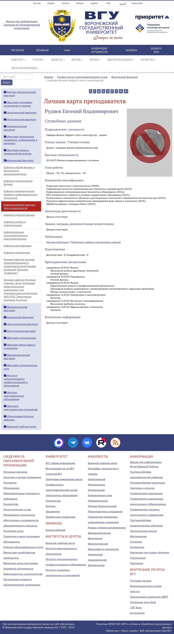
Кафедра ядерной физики (19, 215)
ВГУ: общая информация (60, 463)
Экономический (97, 559)
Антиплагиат (137, 613)
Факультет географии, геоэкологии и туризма (18, 104)
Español (94, 3)
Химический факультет (19, 317)
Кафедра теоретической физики (18, 182)
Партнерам (136, 563)
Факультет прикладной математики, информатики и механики (20, 140)
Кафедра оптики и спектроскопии (15, 223)
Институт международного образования (14, 396)
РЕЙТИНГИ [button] (95, 59)
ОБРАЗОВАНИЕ (42, 50)
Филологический (98, 543)
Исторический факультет (20, 119)
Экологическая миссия (143, 531)
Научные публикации (57, 242)
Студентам (136, 541)
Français (80, 3)
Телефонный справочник (60, 516)
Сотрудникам (138, 557)
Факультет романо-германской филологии (17, 151)
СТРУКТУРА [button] (38, 59)
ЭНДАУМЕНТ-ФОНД (156, 50)
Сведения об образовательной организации (22, 26)
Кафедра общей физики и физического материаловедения (19, 171)
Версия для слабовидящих (22, 21)
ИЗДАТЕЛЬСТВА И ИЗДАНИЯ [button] (120, 59)
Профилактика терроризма (146, 493)
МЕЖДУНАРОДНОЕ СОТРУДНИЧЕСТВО (99, 50)
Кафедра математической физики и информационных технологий (20, 194)
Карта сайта (137, 3)
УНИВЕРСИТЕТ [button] (18, 59)
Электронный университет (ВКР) (149, 596)
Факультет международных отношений (21, 407)
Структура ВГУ (54, 474)
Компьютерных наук (100, 495)
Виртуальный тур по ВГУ (60, 468)
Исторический (96, 490)
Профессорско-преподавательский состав (82, 77)
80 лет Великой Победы (144, 466)
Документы (10, 482)
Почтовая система (140, 580)
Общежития (53, 511)
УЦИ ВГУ (166, 630)
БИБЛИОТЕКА (131, 50)
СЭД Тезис (136, 607)
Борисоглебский (55, 530)
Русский (37, 3)
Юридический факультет (20, 331)
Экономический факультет (21, 324)
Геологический (96, 479)
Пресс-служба (129, 630)
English (51, 3)
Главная (48, 77)
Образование (11, 488)
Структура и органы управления (22, 477)
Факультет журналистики (20, 337)
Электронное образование (61, 495)
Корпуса (50, 506)
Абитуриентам (138, 536)
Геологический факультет (20, 112)
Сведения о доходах (142, 488)
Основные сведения (15, 471)
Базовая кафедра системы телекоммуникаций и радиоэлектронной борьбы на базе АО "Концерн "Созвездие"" (20, 266)
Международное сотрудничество (23, 574)
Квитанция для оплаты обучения (149, 552)
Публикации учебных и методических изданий (96, 242)
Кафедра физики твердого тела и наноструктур (19, 206)
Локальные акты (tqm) (143, 602)
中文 (108, 3)
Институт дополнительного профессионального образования (16, 380)
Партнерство (53, 500)
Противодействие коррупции (147, 482)
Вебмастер (112, 630)
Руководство (10, 504)
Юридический (96, 565)
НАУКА (67, 50)
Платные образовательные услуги (23, 547)
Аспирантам (137, 547)
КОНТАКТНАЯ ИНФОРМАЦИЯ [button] (24, 68)
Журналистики (96, 484)
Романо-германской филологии (107, 527)
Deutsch (65, 3)
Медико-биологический (102, 506)
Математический (98, 500)
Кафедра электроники (17, 252)
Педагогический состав (17, 509)
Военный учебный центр (20, 426)
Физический (95, 538)
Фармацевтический (99, 533)
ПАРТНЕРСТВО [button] (147, 59)
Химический (95, 554)
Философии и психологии (103, 549)
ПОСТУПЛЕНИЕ (17, 50)
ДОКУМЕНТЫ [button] (58, 59)
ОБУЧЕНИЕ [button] (77, 59)
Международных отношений (105, 511)
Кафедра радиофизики (17, 245)
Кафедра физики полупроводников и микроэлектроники (16, 235)
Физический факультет (124, 77)
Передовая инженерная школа (64, 479)
